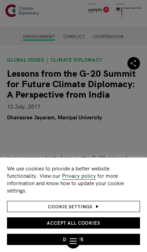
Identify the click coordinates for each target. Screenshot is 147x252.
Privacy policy (79, 175)
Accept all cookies (73, 222)
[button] (73, 206)
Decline (73, 239)
